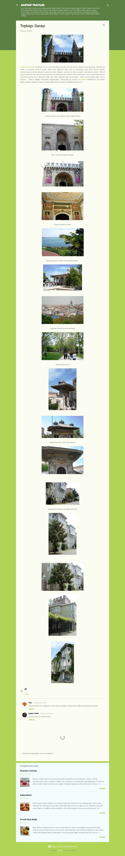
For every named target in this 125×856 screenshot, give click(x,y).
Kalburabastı (26, 795)
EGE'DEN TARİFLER (32, 5)
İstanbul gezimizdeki (27, 67)
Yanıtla (31, 709)
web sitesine (82, 79)
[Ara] (108, 6)
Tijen (30, 703)
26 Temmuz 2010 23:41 (46, 713)
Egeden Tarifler (34, 713)
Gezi (26, 694)
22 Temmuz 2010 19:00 (39, 703)
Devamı (102, 789)
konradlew (60, 850)
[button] (103, 25)
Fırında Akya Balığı (28, 819)
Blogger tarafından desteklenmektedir (62, 846)
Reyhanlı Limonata (28, 771)
